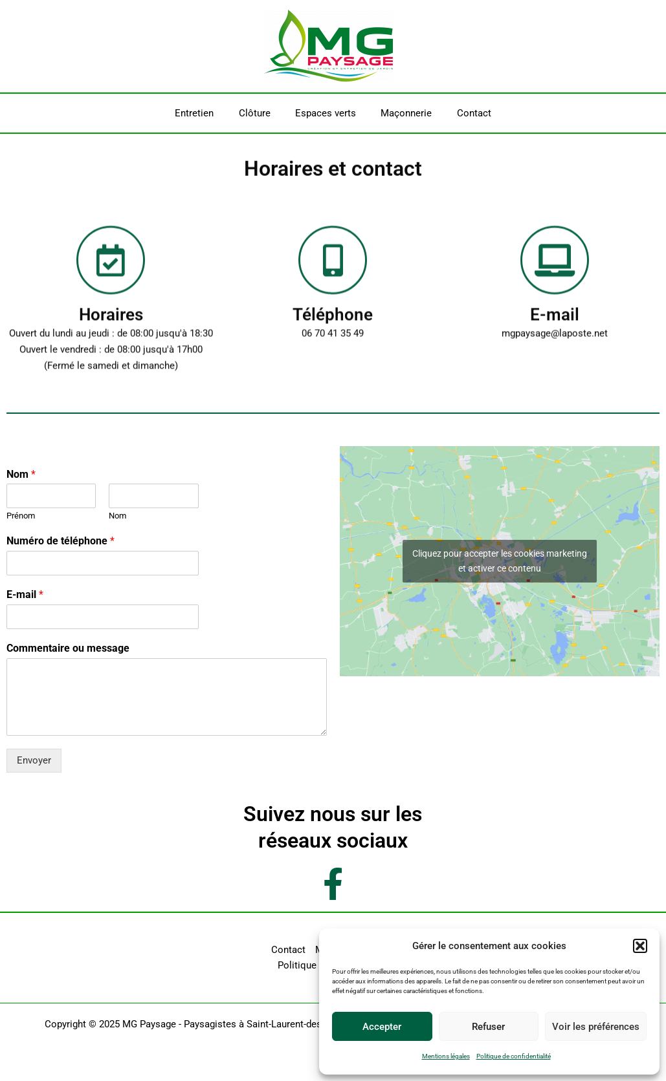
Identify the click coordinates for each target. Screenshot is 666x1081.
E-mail (554, 324)
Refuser (488, 1027)
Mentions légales (446, 1056)
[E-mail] (554, 270)
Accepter (381, 1027)
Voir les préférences (595, 1027)
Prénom (20, 515)
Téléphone (333, 324)
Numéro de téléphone (60, 541)
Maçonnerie (401, 113)
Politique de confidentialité (513, 1056)
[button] (640, 945)
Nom (21, 474)
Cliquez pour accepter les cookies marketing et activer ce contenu (499, 560)
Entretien (205, 113)
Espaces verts (325, 113)
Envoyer (34, 760)
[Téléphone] (332, 270)
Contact (463, 113)
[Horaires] (110, 270)
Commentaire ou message (67, 648)
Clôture (260, 113)
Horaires (111, 324)
